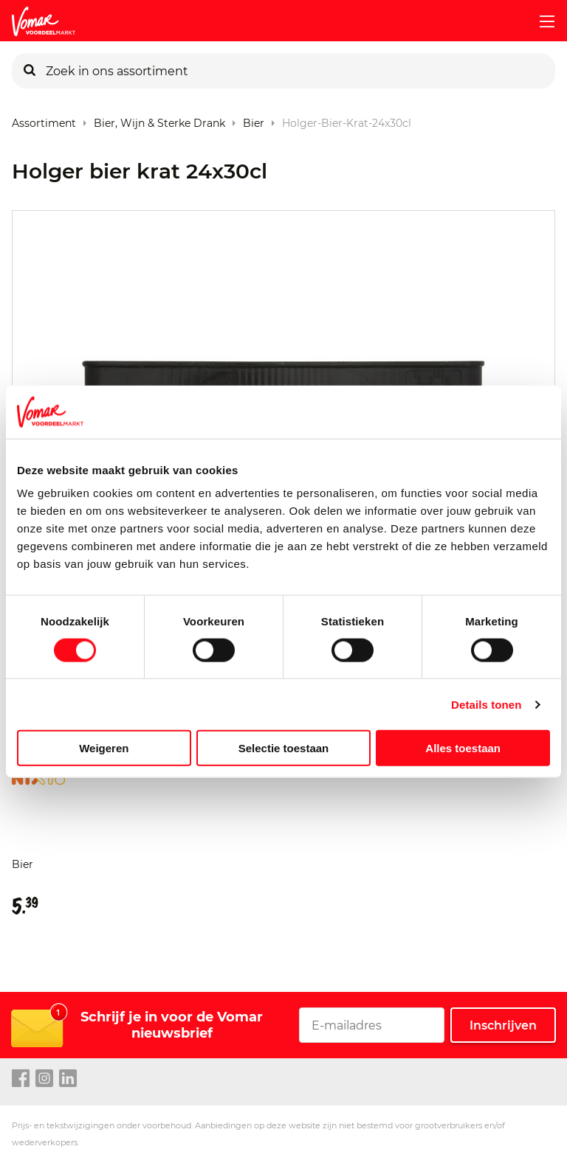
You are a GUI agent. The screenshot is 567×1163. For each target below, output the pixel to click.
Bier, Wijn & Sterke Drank (159, 120)
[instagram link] (44, 1079)
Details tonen (486, 704)
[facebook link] (21, 1079)
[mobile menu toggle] (541, 21)
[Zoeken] (29, 71)
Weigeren (103, 748)
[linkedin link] (68, 1079)
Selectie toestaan (283, 748)
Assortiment (44, 120)
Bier (253, 120)
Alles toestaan (463, 748)
